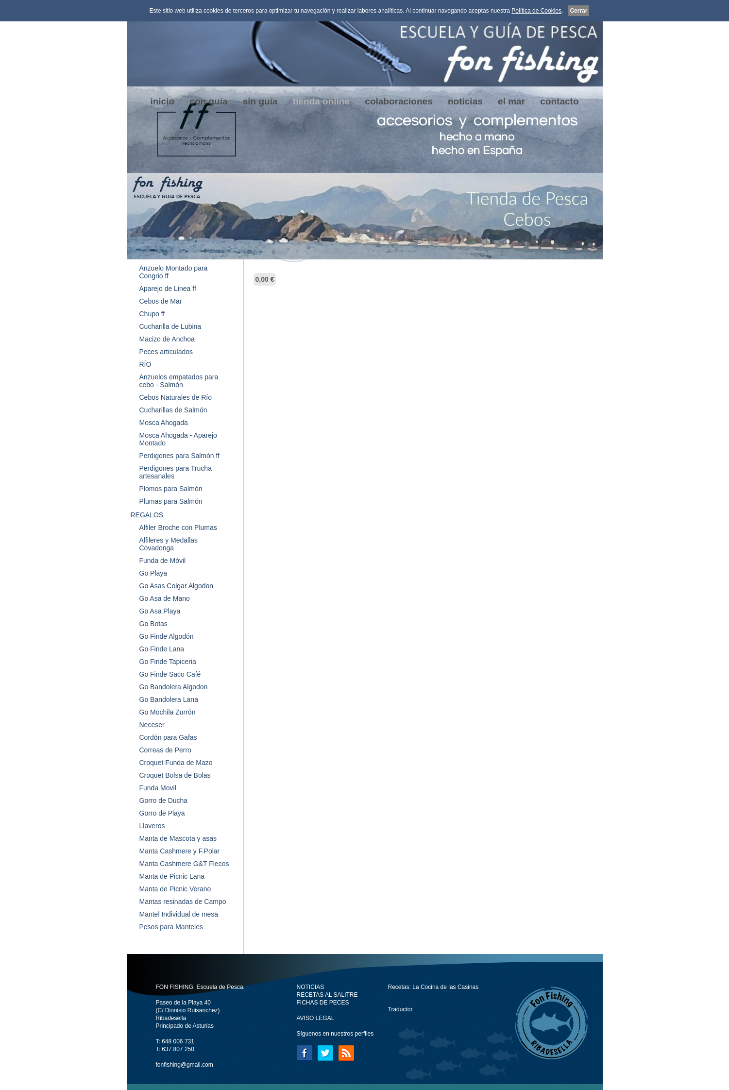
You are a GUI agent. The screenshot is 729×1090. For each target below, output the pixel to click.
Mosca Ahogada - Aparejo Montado (178, 439)
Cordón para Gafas (168, 737)
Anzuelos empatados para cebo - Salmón (179, 381)
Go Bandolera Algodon (173, 687)
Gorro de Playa (162, 813)
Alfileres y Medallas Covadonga (168, 544)
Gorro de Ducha (163, 800)
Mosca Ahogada (163, 422)
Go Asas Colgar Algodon (176, 586)
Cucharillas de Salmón (173, 410)
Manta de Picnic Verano (175, 889)
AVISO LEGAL (316, 1018)
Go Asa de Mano (164, 598)
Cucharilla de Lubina (170, 326)
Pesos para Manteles (171, 927)
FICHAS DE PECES (323, 1002)
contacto (559, 101)
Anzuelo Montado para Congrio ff (173, 272)
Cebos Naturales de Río (175, 397)
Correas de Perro (165, 750)
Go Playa (153, 573)
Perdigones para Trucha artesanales (175, 472)
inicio (162, 101)
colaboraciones (398, 101)
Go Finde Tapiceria (167, 661)
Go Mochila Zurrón (167, 712)
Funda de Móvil (162, 560)
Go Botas (153, 624)
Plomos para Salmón (171, 489)
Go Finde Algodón (166, 636)
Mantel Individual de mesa (179, 914)
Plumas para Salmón (171, 501)
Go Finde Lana (162, 649)
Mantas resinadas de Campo (182, 901)
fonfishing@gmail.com (184, 1064)
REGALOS (147, 515)
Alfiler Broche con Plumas (178, 527)
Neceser (152, 725)
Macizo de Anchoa (167, 339)
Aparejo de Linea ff (167, 288)
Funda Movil (157, 788)
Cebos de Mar (160, 301)
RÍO (145, 364)
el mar (511, 101)
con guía (208, 101)
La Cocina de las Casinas (445, 987)
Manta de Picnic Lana (172, 876)
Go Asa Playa (160, 611)
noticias (465, 101)
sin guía (260, 101)
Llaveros (152, 826)
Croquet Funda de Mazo (176, 762)
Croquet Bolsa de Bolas (175, 775)
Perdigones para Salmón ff (179, 456)
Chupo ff (152, 314)
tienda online (321, 101)
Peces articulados (166, 352)
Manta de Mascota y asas (178, 838)
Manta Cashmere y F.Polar (179, 851)
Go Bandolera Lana (168, 699)
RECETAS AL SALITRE (327, 994)
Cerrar (578, 10)
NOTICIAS (310, 987)
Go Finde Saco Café (170, 674)
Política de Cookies (536, 10)
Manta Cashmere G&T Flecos (184, 864)
